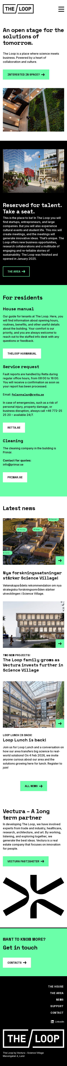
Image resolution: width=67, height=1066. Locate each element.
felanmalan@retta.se (28, 394)
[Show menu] (61, 9)
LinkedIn (57, 1021)
